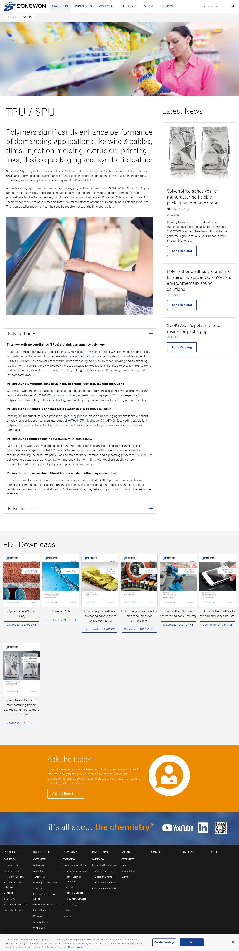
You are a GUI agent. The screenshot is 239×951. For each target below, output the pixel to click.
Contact (166, 6)
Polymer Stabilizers (14, 876)
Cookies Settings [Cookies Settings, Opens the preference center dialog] (164, 944)
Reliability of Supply (76, 871)
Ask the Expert (65, 793)
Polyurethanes (22, 333)
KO (210, 6)
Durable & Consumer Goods (44, 896)
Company (106, 6)
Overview (10, 859)
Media (148, 6)
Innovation (71, 886)
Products (60, 6)
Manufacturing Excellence (73, 878)
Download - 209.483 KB (178, 624)
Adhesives (38, 865)
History (66, 910)
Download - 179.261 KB (100, 629)
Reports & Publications (104, 888)
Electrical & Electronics (45, 904)
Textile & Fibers (41, 921)
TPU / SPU (9, 898)
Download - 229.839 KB (61, 620)
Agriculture (39, 871)
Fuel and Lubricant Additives (13, 884)
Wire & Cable (39, 927)
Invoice (215, 852)
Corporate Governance (104, 865)
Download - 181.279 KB (139, 629)
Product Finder (11, 865)
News (124, 865)
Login (217, 6)
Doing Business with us (75, 865)
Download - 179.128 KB (21, 723)
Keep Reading (182, 251)
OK (191, 944)
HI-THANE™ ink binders (84, 420)
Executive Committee (106, 882)
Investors (129, 6)
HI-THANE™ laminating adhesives (58, 395)
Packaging (38, 916)
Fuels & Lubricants (42, 910)
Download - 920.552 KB (21, 624)
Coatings (8, 892)
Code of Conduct (104, 871)
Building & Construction (45, 882)
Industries (83, 6)
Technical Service (74, 892)
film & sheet (94, 352)
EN (204, 6)
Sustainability (69, 904)
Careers (67, 916)
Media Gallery (128, 871)
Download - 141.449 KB (217, 624)
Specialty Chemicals (14, 910)
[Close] (233, 943)
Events (124, 876)
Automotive (39, 876)
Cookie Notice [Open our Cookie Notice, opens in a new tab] (76, 949)
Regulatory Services (76, 898)
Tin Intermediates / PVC (16, 904)
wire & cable (76, 352)
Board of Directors (105, 876)
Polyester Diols (22, 508)
